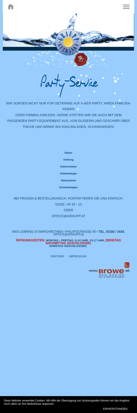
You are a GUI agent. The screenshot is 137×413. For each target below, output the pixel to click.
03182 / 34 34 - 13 (68, 204)
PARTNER (60, 256)
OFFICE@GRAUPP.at (68, 234)
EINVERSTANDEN (115, 408)
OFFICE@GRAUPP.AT (68, 216)
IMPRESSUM (77, 256)
